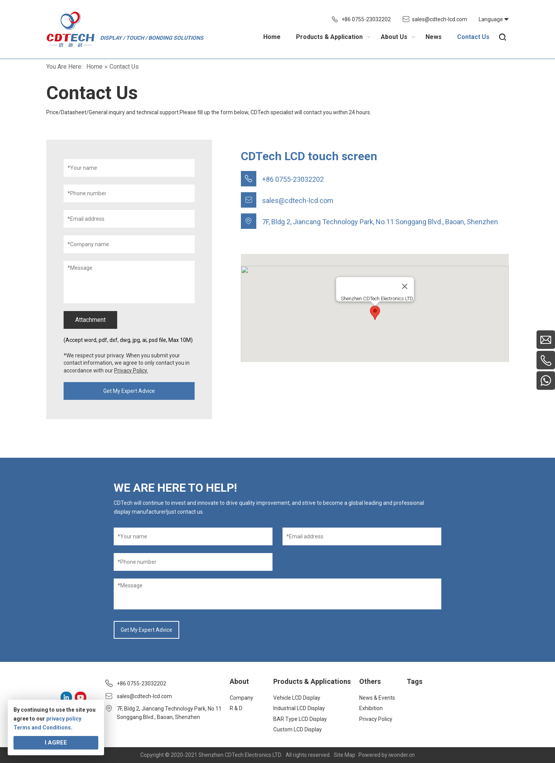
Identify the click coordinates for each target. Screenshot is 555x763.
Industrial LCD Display (299, 708)
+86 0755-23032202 (366, 19)
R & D (236, 708)
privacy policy (63, 719)
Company (241, 698)
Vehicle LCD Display (296, 698)
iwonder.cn (401, 755)
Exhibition (371, 708)
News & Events (377, 698)
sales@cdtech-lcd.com (439, 19)
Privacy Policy (375, 719)
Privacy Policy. (131, 370)
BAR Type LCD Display (300, 719)
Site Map (344, 755)
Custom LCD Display (297, 729)
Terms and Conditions (42, 727)
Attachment (90, 319)
